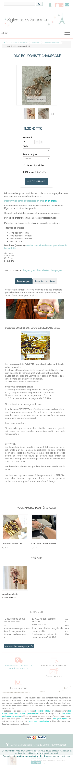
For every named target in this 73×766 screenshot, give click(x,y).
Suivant (52, 113)
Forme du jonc (30, 154)
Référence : (29, 172)
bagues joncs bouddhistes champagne (42, 270)
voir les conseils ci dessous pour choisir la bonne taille (35, 246)
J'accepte (36, 762)
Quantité (27, 137)
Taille (26, 146)
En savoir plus (23, 281)
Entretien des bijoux (45, 281)
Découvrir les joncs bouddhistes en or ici (24, 200)
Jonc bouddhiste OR (12, 543)
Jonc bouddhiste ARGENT (43, 543)
